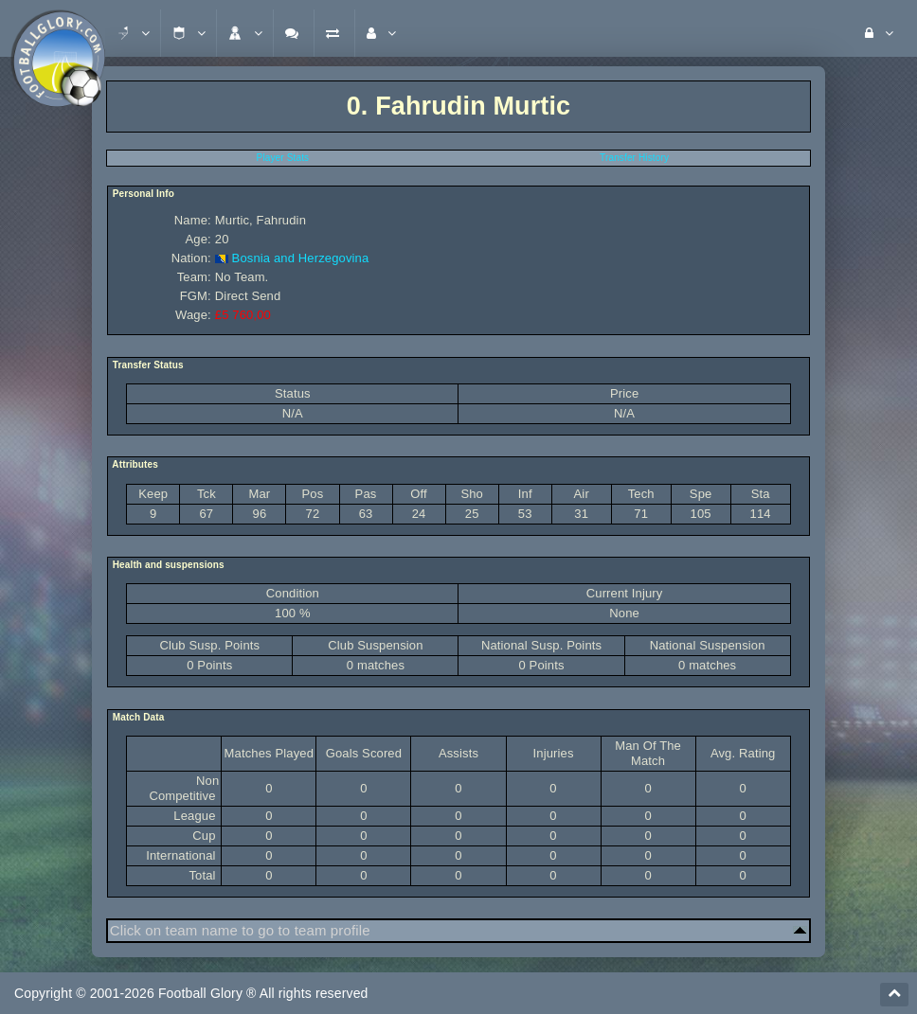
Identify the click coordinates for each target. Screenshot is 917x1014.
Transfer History (634, 157)
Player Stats (283, 157)
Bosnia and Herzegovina (300, 258)
